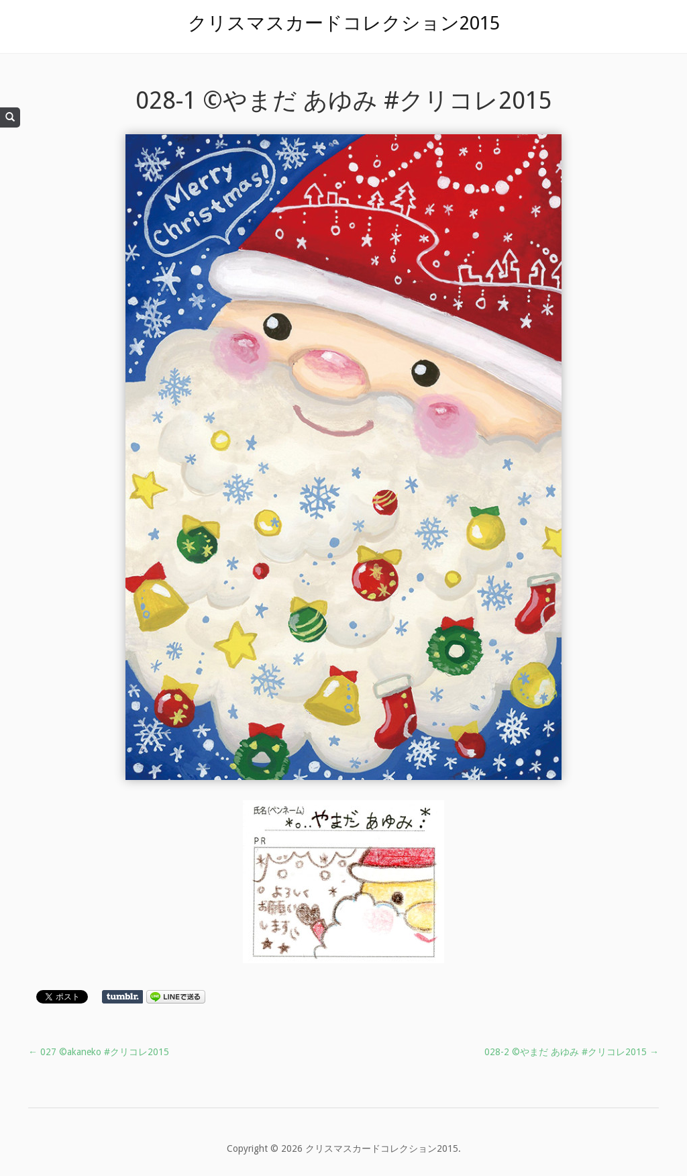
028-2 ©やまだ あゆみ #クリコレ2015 (571, 1051)
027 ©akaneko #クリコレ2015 (98, 1051)
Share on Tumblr (122, 996)
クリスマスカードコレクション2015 (344, 23)
